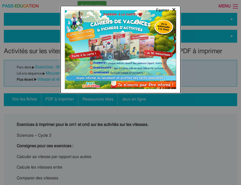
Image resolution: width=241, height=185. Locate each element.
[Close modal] (166, 9)
